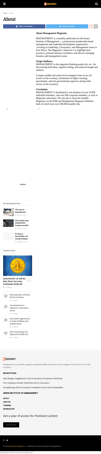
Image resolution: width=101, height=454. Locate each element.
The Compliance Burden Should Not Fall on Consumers (26, 383)
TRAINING (7, 405)
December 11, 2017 (21, 242)
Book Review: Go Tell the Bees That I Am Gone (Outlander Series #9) (14, 281)
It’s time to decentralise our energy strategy (21, 236)
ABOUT (6, 398)
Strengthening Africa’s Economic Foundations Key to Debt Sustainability (33, 387)
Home (5, 13)
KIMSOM (6, 402)
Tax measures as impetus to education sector (19, 308)
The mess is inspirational (20, 210)
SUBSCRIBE (11, 425)
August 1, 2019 (20, 228)
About (11, 13)
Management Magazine (17, 446)
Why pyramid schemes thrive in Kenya (20, 296)
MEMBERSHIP (9, 409)
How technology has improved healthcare (19, 333)
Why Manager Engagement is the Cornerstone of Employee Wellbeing (32, 378)
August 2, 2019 (20, 215)
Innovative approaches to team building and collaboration (20, 321)
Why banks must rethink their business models (22, 222)
